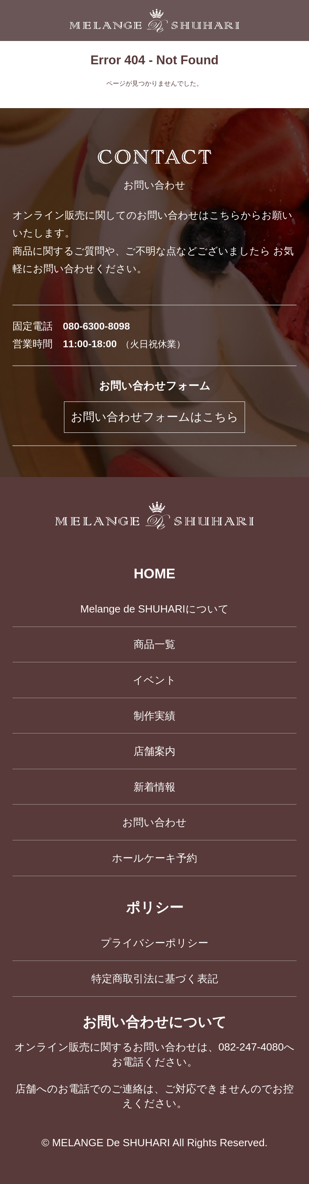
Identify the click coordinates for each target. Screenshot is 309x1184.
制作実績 (154, 716)
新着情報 (154, 787)
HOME (154, 573)
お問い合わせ (154, 822)
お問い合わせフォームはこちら (155, 416)
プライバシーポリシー (154, 943)
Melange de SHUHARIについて (154, 609)
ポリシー (154, 907)
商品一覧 (154, 644)
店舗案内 (154, 751)
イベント (154, 680)
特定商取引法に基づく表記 (154, 979)
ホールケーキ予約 (154, 858)
